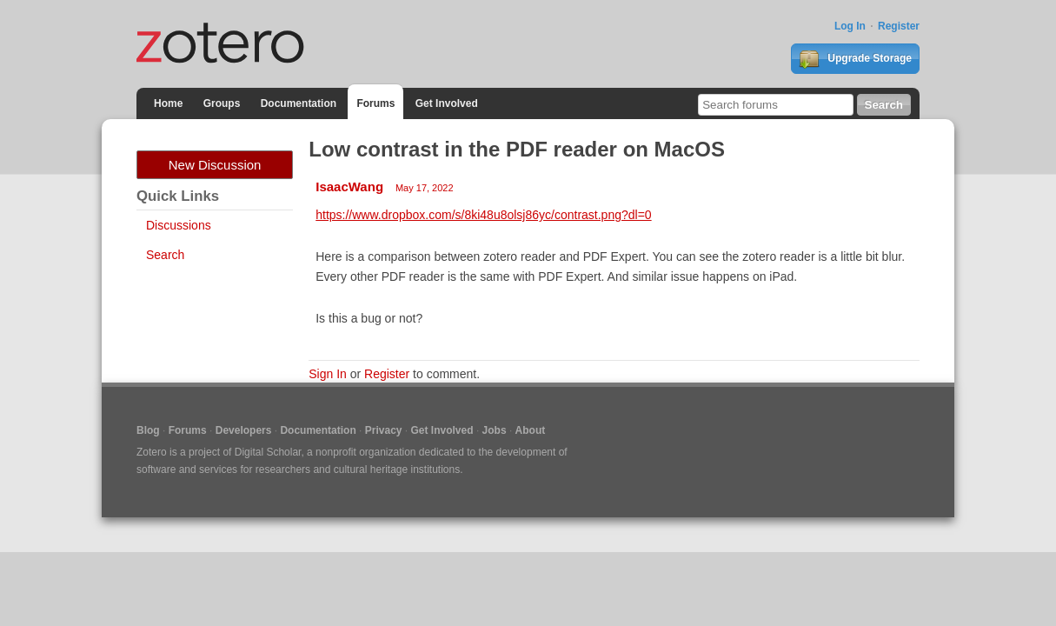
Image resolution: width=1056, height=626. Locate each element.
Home (168, 103)
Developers (244, 430)
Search (165, 255)
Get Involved (446, 103)
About (530, 430)
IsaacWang (349, 186)
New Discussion (215, 164)
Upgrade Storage (855, 59)
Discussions (178, 225)
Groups (222, 103)
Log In (850, 26)
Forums (375, 103)
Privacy (383, 430)
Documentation (298, 103)
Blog (148, 430)
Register (899, 26)
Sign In (328, 374)
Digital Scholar (268, 452)
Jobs (494, 430)
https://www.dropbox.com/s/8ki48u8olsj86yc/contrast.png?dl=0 (483, 215)
